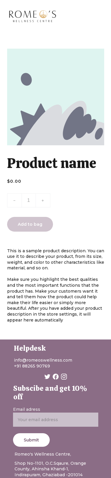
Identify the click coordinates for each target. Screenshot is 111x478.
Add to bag (30, 224)
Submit (31, 440)
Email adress (26, 409)
